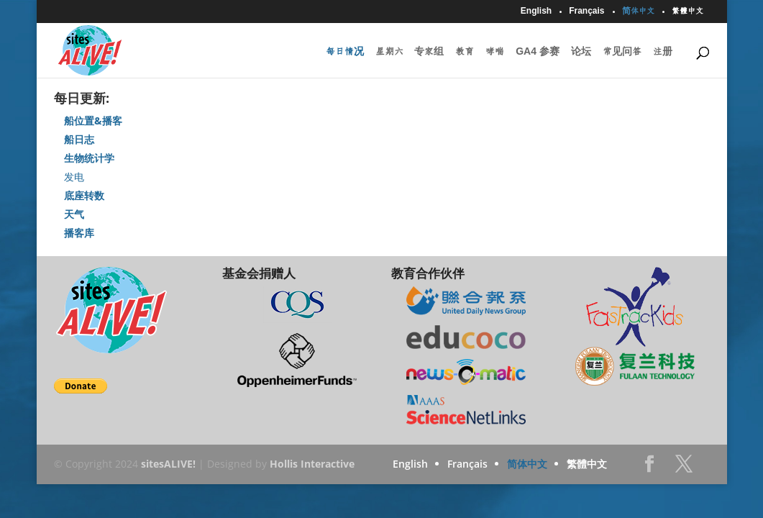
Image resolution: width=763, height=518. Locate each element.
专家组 (429, 52)
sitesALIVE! (168, 464)
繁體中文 (687, 10)
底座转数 (84, 195)
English (536, 10)
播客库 (79, 233)
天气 (74, 214)
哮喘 (494, 52)
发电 (74, 176)
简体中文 (638, 10)
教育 (464, 52)
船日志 (79, 139)
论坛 (581, 52)
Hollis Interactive (312, 464)
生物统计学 (89, 158)
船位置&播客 (93, 120)
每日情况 (345, 52)
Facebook (649, 468)
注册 (662, 52)
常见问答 (622, 52)
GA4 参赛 (537, 52)
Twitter (684, 468)
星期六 (389, 52)
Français (586, 10)
